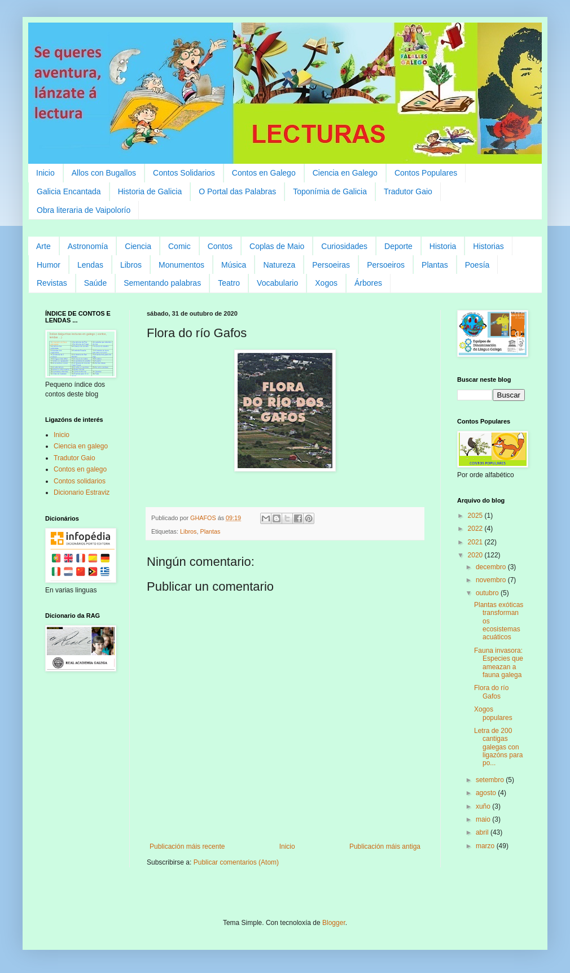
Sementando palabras (162, 282)
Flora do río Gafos (491, 692)
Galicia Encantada (69, 191)
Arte (43, 246)
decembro (492, 567)
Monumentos (181, 264)
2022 (476, 529)
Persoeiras (331, 264)
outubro (488, 593)
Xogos (326, 282)
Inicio (45, 172)
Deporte (398, 246)
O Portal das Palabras (237, 191)
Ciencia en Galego (345, 172)
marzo (486, 846)
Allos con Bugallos (104, 172)
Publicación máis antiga (384, 846)
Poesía (477, 264)
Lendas (90, 264)
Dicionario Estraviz (81, 492)
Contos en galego (80, 469)
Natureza (279, 264)
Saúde (95, 282)
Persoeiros (386, 264)
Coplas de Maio (276, 246)
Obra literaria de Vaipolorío (83, 210)
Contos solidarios (80, 481)
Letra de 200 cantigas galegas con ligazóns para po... (498, 747)
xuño (484, 806)
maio (484, 819)
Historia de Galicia (150, 191)
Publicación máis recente (187, 846)
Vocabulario (277, 282)
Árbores (368, 282)
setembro (491, 780)
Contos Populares (425, 172)
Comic (179, 246)
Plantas (435, 264)
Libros (131, 264)
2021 (476, 542)
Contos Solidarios (184, 172)
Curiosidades (344, 246)
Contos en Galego (264, 172)
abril (483, 832)
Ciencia (138, 246)
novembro (492, 580)
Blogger (333, 923)
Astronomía (88, 246)
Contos (220, 246)
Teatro (229, 282)
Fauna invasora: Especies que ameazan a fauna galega (498, 663)
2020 (476, 555)
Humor (48, 264)
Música (233, 264)
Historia (442, 246)
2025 (476, 516)
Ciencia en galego (81, 446)
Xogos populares (493, 713)
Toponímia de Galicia (330, 191)
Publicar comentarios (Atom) (236, 862)
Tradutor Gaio (408, 191)
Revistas (52, 282)
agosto (487, 793)
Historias (488, 246)
